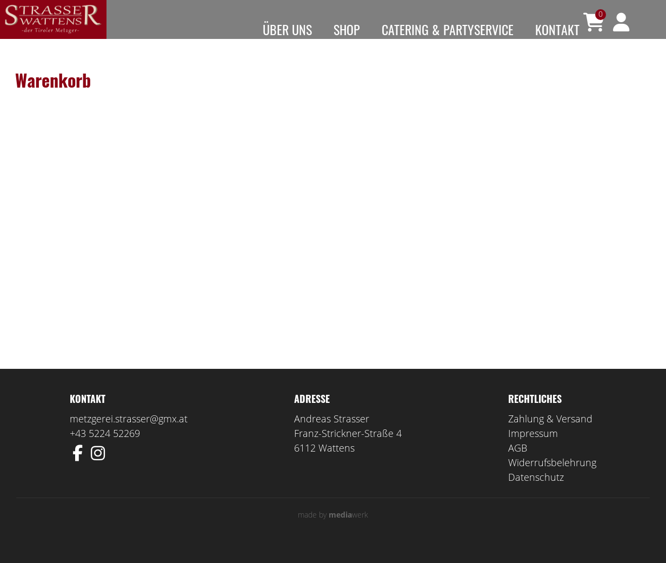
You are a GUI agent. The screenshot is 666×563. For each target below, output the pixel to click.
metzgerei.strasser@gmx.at (129, 433)
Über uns (287, 29)
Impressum (533, 448)
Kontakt (557, 29)
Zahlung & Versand (550, 433)
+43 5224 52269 (105, 448)
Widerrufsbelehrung (552, 477)
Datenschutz (536, 492)
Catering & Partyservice (448, 29)
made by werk (333, 530)
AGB (517, 462)
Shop (347, 29)
